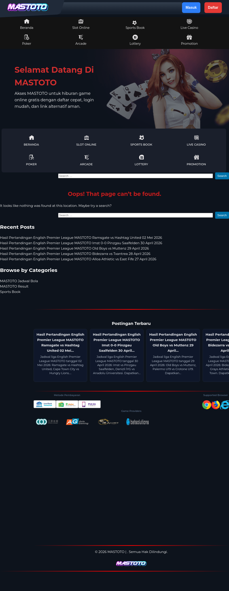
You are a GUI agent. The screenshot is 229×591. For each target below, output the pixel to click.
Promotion (189, 40)
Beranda (27, 24)
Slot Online (80, 24)
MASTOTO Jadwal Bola (19, 281)
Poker (26, 40)
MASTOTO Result (14, 286)
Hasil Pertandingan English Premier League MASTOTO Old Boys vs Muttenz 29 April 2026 (74, 248)
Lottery (135, 40)
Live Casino (189, 24)
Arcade (81, 40)
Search (222, 176)
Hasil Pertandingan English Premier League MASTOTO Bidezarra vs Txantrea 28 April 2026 (75, 254)
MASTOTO (116, 552)
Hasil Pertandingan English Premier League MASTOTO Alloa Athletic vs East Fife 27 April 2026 (78, 259)
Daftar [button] (213, 7)
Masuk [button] (191, 7)
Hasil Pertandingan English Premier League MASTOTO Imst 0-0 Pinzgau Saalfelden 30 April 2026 (81, 243)
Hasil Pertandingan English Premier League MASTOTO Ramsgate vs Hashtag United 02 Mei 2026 (81, 237)
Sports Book (135, 25)
